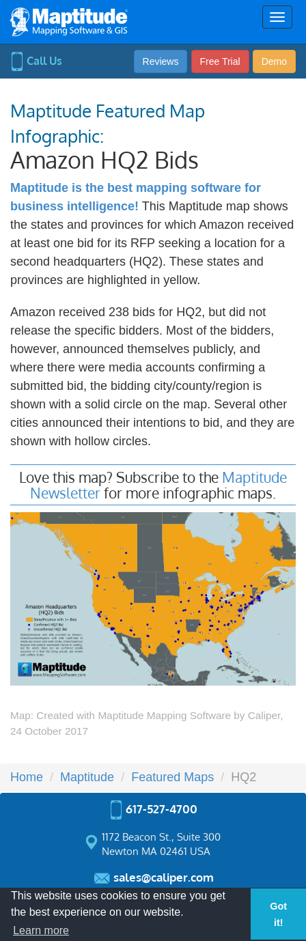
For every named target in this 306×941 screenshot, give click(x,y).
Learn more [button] (41, 930)
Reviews (161, 61)
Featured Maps (172, 777)
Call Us (36, 61)
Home (26, 777)
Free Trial (220, 61)
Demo (274, 61)
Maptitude (87, 777)
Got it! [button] (278, 914)
